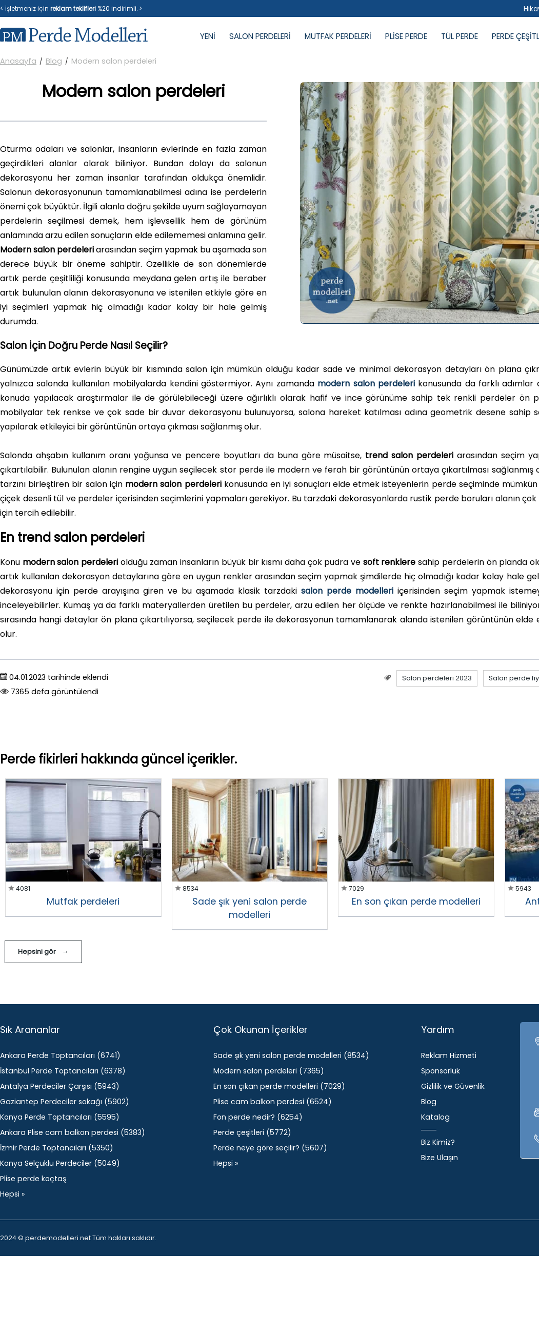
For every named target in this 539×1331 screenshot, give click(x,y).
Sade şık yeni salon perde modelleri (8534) (291, 1055)
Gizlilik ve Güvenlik (453, 1086)
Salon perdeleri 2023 (437, 678)
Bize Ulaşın (439, 1157)
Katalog (435, 1117)
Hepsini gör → (43, 951)
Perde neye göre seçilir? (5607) (270, 1148)
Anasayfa (18, 61)
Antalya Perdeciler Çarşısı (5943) (59, 1086)
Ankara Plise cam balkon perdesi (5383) (72, 1132)
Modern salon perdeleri (113, 61)
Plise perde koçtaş (33, 1178)
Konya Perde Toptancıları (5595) (59, 1117)
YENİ (207, 36)
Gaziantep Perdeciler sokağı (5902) (64, 1102)
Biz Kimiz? (438, 1142)
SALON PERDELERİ (260, 36)
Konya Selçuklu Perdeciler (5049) (60, 1163)
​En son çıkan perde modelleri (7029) (279, 1086)
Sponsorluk (440, 1071)
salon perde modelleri (347, 591)
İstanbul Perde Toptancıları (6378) (63, 1071)
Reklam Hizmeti (448, 1055)
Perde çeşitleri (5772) (252, 1132)
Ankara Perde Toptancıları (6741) (60, 1055)
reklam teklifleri (73, 8)
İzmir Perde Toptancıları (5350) (56, 1148)
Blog (54, 61)
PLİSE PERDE (406, 36)
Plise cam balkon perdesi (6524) (272, 1102)
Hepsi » (12, 1194)
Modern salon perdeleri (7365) (268, 1071)
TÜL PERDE (459, 36)
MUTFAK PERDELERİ (338, 36)
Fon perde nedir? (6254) (258, 1117)
